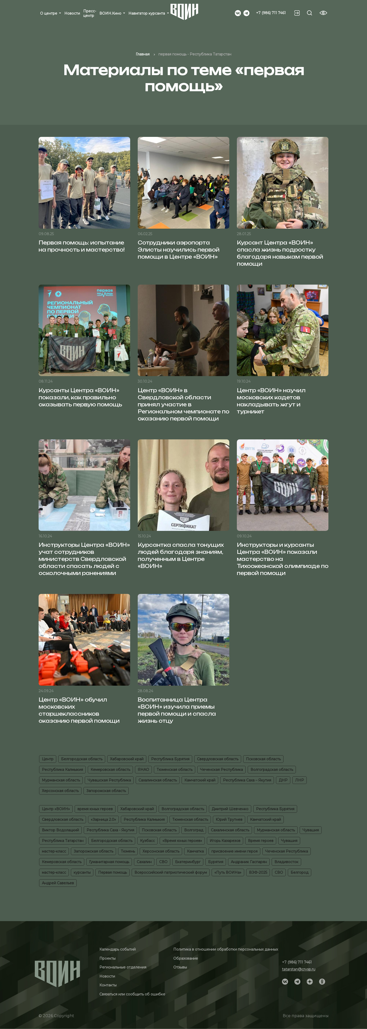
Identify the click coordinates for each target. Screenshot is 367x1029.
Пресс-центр (89, 13)
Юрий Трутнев (229, 819)
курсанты (82, 872)
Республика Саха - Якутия (110, 830)
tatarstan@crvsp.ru (298, 969)
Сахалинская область (157, 780)
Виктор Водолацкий (60, 830)
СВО (163, 862)
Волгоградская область (271, 769)
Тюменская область (174, 769)
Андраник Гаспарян (249, 862)
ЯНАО (143, 769)
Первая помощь (112, 872)
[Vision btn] (323, 13)
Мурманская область (61, 780)
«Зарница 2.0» (103, 819)
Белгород (299, 872)
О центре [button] (49, 13)
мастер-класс (54, 851)
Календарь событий (117, 949)
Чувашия (310, 830)
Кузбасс (147, 840)
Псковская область (263, 759)
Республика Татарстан (62, 840)
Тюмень (128, 851)
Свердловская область (217, 759)
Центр (47, 759)
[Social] (238, 12)
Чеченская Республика (221, 769)
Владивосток (286, 862)
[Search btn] (309, 13)
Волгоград (193, 830)
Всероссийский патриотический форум (170, 872)
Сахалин (144, 862)
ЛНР (299, 780)
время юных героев (95, 809)
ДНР (283, 780)
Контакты (108, 985)
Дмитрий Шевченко (230, 809)
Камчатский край (199, 780)
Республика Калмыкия (62, 769)
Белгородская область (81, 759)
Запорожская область (106, 791)
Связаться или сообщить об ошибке (132, 994)
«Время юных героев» (182, 840)
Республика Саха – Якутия (247, 780)
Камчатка (195, 851)
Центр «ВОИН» (56, 809)
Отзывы (180, 967)
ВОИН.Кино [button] (110, 13)
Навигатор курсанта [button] (147, 13)
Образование (185, 958)
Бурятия (215, 862)
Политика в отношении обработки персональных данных (225, 949)
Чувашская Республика (109, 780)
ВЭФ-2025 (258, 872)
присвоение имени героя (234, 851)
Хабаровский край (127, 759)
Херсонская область (60, 791)
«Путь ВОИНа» (227, 872)
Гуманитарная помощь (109, 862)
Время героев (260, 840)
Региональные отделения (122, 967)
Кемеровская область (110, 769)
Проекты (107, 958)
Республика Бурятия (170, 759)
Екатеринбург (188, 862)
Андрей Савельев (58, 883)
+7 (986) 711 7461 (271, 13)
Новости (72, 13)
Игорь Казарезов (225, 840)
